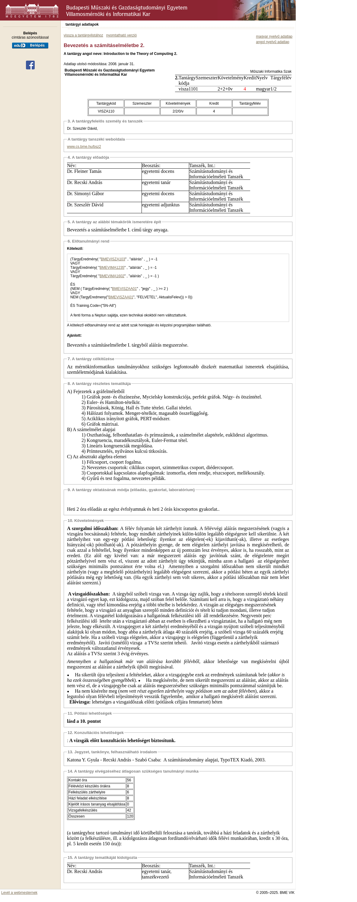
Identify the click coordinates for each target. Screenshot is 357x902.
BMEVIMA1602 (112, 276)
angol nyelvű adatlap (272, 42)
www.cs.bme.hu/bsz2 (84, 147)
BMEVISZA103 (113, 259)
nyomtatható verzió (121, 35)
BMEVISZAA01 (124, 289)
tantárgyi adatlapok (82, 24)
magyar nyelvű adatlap (274, 36)
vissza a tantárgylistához (83, 35)
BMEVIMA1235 (112, 267)
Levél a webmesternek (19, 893)
